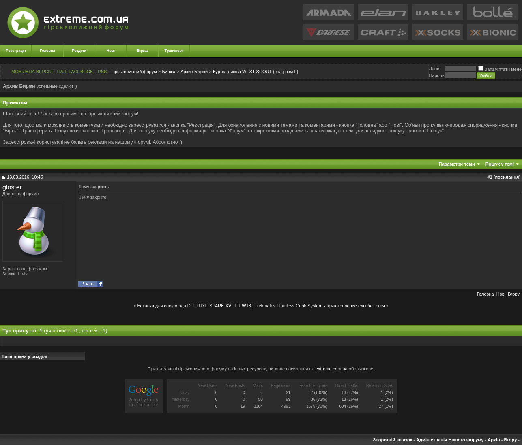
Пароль (436, 75)
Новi (500, 294)
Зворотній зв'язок (392, 439)
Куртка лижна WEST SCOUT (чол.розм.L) (255, 71)
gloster (12, 187)
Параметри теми (457, 164)
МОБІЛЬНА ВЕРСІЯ (32, 71)
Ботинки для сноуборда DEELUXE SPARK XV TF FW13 (194, 305)
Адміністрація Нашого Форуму (449, 439)
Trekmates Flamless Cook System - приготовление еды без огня (320, 305)
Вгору (514, 294)
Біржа (142, 51)
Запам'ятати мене (500, 69)
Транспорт (174, 51)
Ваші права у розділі (24, 356)
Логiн (434, 68)
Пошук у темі (499, 164)
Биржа (168, 71)
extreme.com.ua (332, 368)
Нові (111, 51)
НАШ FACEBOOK (75, 71)
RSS (102, 71)
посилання (507, 177)
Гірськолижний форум (134, 71)
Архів (494, 439)
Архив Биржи (194, 71)
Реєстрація (16, 51)
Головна (47, 51)
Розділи (79, 51)
